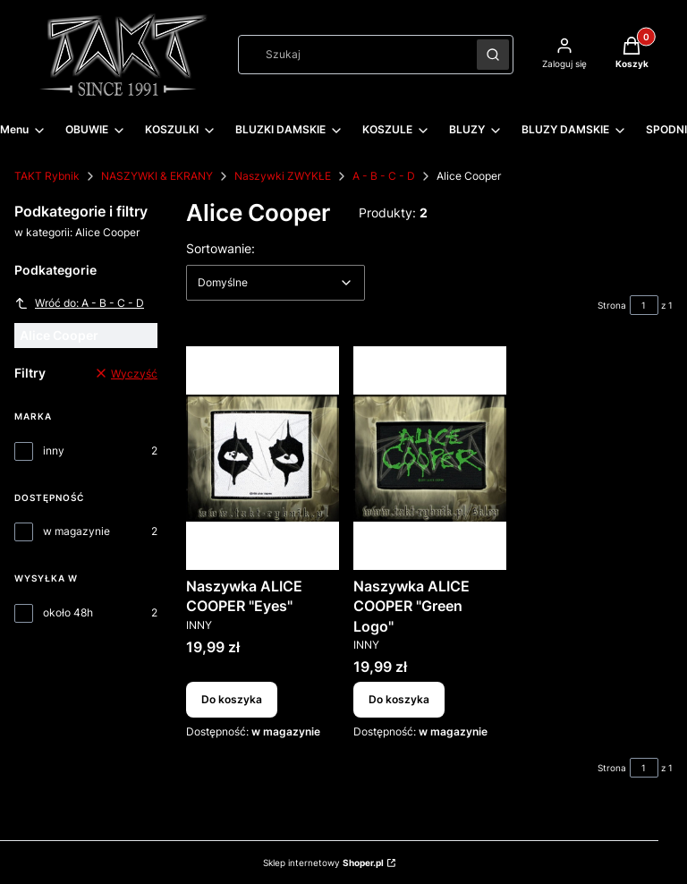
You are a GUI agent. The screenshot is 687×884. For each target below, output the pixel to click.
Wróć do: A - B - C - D (79, 303)
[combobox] (351, 54)
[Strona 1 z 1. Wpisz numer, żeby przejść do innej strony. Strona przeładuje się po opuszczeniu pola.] (644, 305)
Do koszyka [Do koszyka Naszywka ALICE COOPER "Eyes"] (231, 700)
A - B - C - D (383, 176)
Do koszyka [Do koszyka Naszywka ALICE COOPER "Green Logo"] (399, 700)
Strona (612, 305)
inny (53, 450)
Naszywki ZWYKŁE (282, 176)
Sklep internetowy (323, 862)
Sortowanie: (220, 248)
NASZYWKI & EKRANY (157, 176)
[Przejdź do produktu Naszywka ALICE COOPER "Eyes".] (262, 458)
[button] (493, 54)
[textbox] (275, 283)
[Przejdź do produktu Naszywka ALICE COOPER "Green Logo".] (429, 458)
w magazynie (76, 531)
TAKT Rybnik (47, 176)
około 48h (68, 612)
